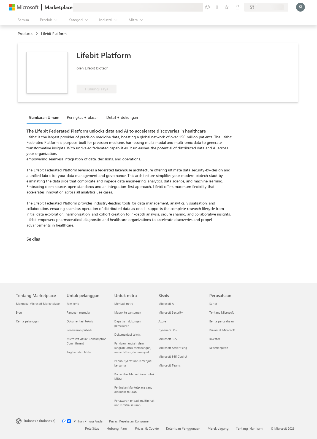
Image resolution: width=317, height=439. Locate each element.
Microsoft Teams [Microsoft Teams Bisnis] (169, 365)
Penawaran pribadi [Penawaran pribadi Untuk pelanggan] (79, 330)
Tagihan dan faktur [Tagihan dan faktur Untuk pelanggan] (79, 352)
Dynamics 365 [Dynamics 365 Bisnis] (167, 330)
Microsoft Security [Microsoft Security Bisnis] (170, 312)
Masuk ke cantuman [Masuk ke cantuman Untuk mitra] (127, 312)
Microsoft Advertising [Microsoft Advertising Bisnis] (172, 348)
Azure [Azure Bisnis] (162, 321)
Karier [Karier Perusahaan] (213, 303)
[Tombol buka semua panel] (20, 19)
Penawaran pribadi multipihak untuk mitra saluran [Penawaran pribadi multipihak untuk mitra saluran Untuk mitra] (134, 402)
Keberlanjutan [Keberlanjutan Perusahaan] (218, 348)
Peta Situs (92, 428)
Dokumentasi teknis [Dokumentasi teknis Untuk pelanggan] (80, 321)
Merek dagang (218, 428)
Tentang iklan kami (249, 428)
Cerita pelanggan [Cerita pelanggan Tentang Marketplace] (27, 321)
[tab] (45, 117)
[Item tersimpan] (226, 7)
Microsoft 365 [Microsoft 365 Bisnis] (167, 339)
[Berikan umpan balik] (207, 7)
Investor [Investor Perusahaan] (214, 339)
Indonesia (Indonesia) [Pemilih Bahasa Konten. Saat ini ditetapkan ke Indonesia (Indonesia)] (39, 420)
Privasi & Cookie (147, 428)
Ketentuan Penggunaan (183, 428)
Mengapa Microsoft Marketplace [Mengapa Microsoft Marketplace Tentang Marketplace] (38, 303)
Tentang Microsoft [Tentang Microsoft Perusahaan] (221, 312)
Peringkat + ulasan (83, 117)
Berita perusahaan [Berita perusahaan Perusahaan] (221, 321)
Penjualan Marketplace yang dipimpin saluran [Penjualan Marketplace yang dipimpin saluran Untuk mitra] (133, 389)
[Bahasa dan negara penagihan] (266, 7)
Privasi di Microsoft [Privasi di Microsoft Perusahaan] (222, 330)
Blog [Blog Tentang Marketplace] (19, 312)
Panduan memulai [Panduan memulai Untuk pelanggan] (79, 312)
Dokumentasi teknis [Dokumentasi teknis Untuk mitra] (127, 334)
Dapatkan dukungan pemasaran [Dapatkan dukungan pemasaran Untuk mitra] (127, 323)
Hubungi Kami (117, 428)
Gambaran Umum (44, 117)
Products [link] (25, 33)
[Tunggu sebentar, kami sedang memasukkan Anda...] (300, 7)
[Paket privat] (237, 7)
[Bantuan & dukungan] (217, 7)
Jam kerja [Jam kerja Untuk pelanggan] (73, 303)
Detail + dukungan (122, 117)
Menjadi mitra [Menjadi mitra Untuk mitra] (123, 303)
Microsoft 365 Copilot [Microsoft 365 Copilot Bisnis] (172, 356)
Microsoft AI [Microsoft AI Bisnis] (166, 303)
